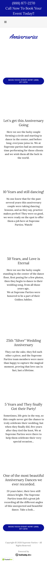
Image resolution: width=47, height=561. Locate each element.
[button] (6, 21)
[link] (24, 554)
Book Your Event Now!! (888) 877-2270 (23, 81)
